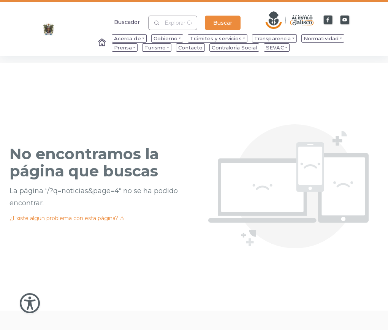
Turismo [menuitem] (155, 47)
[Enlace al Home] (102, 43)
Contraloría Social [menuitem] (234, 47)
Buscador (127, 21)
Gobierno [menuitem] (165, 38)
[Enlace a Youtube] (345, 20)
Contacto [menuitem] (190, 47)
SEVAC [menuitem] (275, 47)
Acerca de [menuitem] (127, 38)
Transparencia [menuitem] (272, 38)
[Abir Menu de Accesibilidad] (29, 303)
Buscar (222, 22)
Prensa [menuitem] (123, 47)
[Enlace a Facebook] (328, 20)
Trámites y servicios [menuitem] (216, 38)
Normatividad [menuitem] (321, 38)
